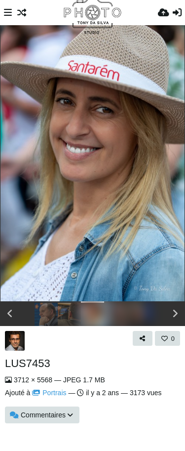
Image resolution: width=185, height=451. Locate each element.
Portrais (49, 393)
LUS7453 (27, 363)
